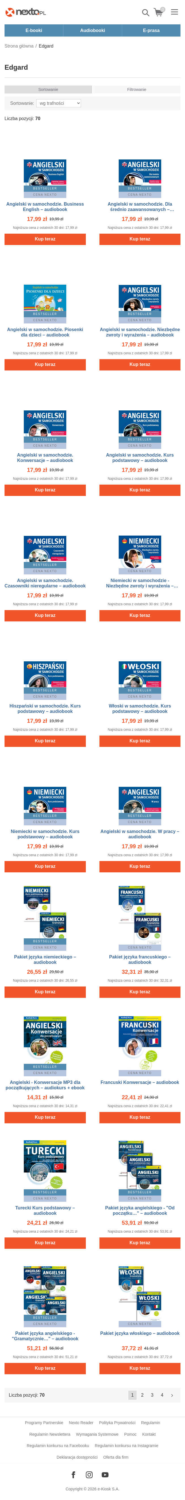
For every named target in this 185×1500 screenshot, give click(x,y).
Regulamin (150, 1422)
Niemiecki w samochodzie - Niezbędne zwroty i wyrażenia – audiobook (140, 586)
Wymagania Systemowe (97, 1434)
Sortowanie (48, 89)
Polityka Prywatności (117, 1422)
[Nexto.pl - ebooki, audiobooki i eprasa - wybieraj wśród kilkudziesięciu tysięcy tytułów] (26, 12)
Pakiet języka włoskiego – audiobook (140, 1333)
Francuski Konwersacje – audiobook (140, 1082)
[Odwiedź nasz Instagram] (89, 1474)
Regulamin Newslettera (50, 1434)
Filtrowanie (136, 89)
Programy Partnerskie (44, 1422)
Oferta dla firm (116, 1457)
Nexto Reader (81, 1422)
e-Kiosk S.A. (109, 1489)
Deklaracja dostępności (77, 1457)
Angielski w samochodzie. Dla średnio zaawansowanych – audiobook (140, 209)
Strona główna (19, 46)
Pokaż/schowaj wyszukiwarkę (146, 12)
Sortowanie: (22, 103)
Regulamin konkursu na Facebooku (58, 1445)
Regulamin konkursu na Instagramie (126, 1445)
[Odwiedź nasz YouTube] (105, 1474)
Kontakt (149, 1434)
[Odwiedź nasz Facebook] (73, 1474)
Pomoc (130, 1434)
